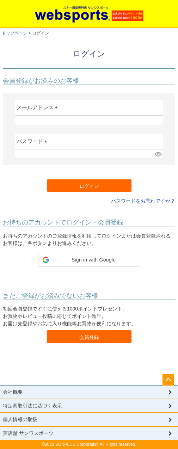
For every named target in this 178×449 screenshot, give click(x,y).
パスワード (33, 143)
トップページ (14, 33)
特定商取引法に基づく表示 (32, 405)
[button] (89, 260)
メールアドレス (39, 110)
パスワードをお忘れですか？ (143, 201)
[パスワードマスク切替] (158, 154)
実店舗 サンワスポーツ (28, 433)
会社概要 (13, 392)
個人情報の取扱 (20, 419)
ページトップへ (168, 380)
